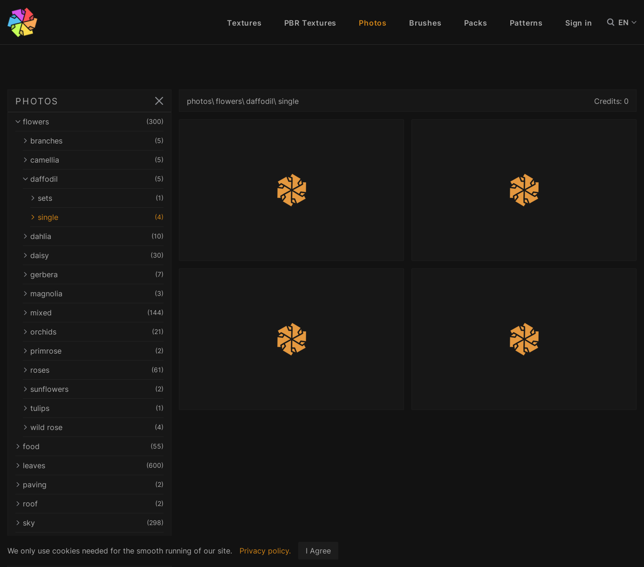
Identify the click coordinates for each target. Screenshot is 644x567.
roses (93, 370)
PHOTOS (37, 101)
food (89, 446)
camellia (93, 159)
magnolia (93, 293)
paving (89, 484)
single (97, 217)
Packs (475, 22)
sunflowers (93, 389)
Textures (244, 22)
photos (199, 101)
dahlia (93, 236)
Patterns (526, 22)
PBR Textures (310, 22)
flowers (89, 121)
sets (97, 198)
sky (89, 522)
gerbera (93, 274)
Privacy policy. (265, 550)
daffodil (93, 179)
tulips (93, 408)
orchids (93, 331)
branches (93, 140)
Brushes (425, 22)
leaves (89, 465)
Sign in (578, 22)
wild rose (93, 427)
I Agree (318, 550)
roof (89, 503)
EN (627, 22)
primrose (93, 351)
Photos (373, 22)
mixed (93, 312)
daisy (93, 255)
